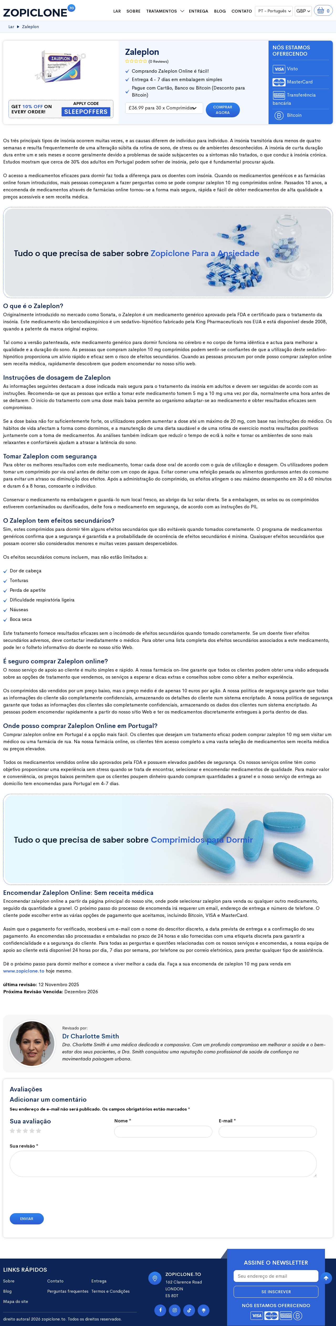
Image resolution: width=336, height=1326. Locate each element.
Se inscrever (276, 1292)
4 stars (34, 1131)
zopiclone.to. (54, 1319)
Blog (220, 11)
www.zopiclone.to (23, 971)
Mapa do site (15, 1301)
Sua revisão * (24, 1146)
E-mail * (227, 1121)
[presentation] (50, 1197)
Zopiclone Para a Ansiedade (205, 253)
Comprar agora (222, 110)
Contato (242, 11)
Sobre (133, 11)
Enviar (26, 1218)
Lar (117, 11)
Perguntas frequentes (67, 1291)
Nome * (122, 1121)
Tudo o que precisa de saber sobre (136, 253)
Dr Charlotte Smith (90, 1036)
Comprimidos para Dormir (202, 839)
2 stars (21, 1131)
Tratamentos (161, 11)
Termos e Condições (110, 1291)
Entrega (198, 11)
